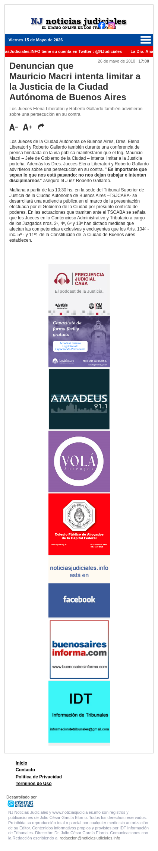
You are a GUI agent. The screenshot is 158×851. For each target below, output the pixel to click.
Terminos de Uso (33, 783)
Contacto (25, 769)
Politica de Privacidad (39, 776)
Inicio (21, 763)
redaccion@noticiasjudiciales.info (90, 838)
